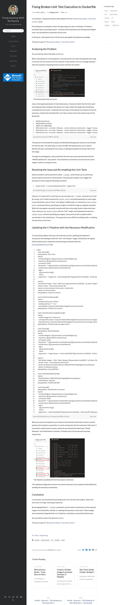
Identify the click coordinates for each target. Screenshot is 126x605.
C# (112, 18)
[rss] (13, 600)
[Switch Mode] (5, 597)
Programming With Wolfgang (13, 19)
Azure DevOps (45, 540)
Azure (106, 11)
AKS (106, 14)
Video (113, 22)
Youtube (107, 25)
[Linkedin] (93, 550)
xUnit (63, 540)
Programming (44, 535)
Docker (36, 535)
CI (52, 540)
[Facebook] (86, 550)
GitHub (60, 54)
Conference (115, 25)
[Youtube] (21, 597)
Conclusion (107, 57)
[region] (64, 127)
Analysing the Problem (110, 40)
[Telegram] (89, 550)
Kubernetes (113, 11)
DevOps (57, 540)
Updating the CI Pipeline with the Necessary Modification (112, 52)
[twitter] (13, 597)
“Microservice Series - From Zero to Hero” (60, 42)
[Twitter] (83, 550)
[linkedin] (17, 597)
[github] (9, 597)
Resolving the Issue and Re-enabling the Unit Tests (111, 45)
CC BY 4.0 (50, 550)
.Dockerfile (37, 137)
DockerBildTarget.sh (40, 190)
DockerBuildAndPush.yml (41, 245)
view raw (93, 137)
